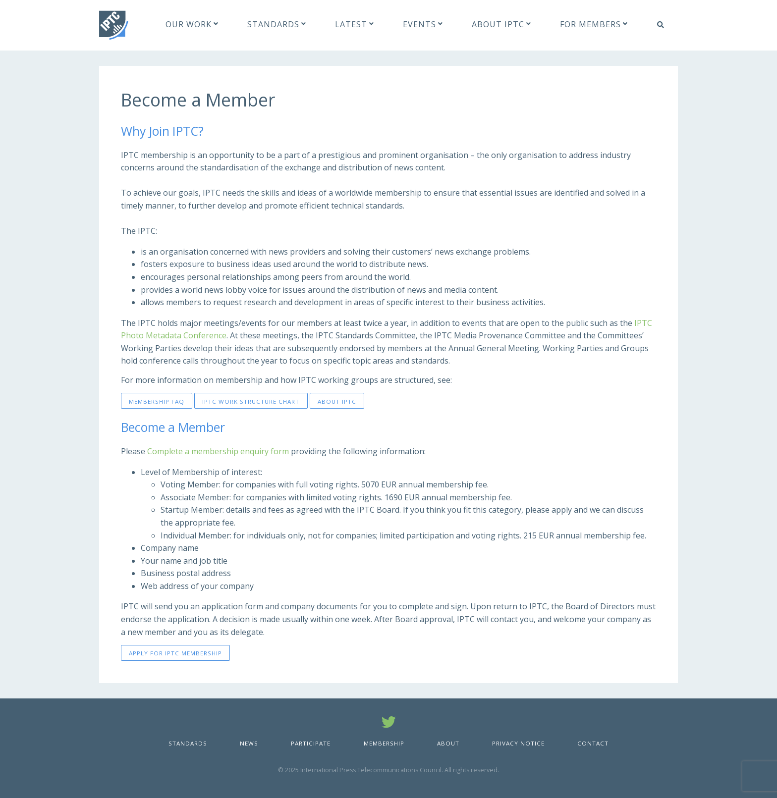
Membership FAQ (156, 401)
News (249, 743)
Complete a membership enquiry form (218, 451)
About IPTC (337, 401)
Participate (311, 743)
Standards (187, 743)
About (448, 743)
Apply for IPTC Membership (175, 653)
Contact (593, 743)
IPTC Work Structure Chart (250, 401)
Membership (384, 743)
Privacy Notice (518, 743)
